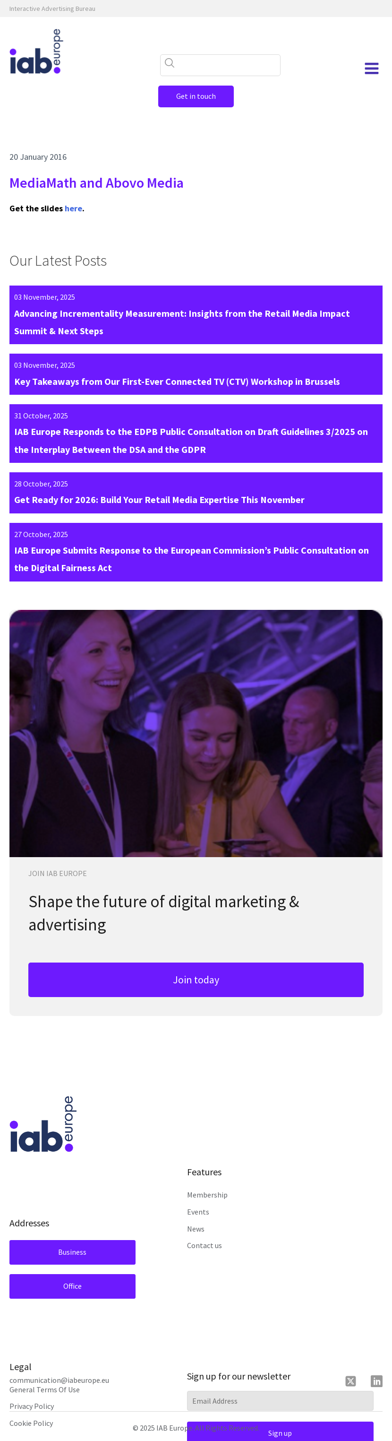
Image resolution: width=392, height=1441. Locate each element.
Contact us (204, 1245)
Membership (207, 1194)
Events (198, 1211)
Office (72, 1286)
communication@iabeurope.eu (59, 1380)
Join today (196, 979)
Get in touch (196, 96)
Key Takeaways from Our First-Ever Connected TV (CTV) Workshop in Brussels (177, 381)
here (73, 208)
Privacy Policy (31, 1406)
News (196, 1228)
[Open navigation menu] (372, 69)
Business (72, 1252)
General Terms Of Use (44, 1389)
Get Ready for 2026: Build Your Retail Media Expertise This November (159, 499)
